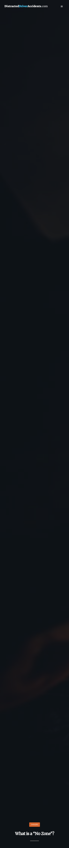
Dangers (34, 824)
